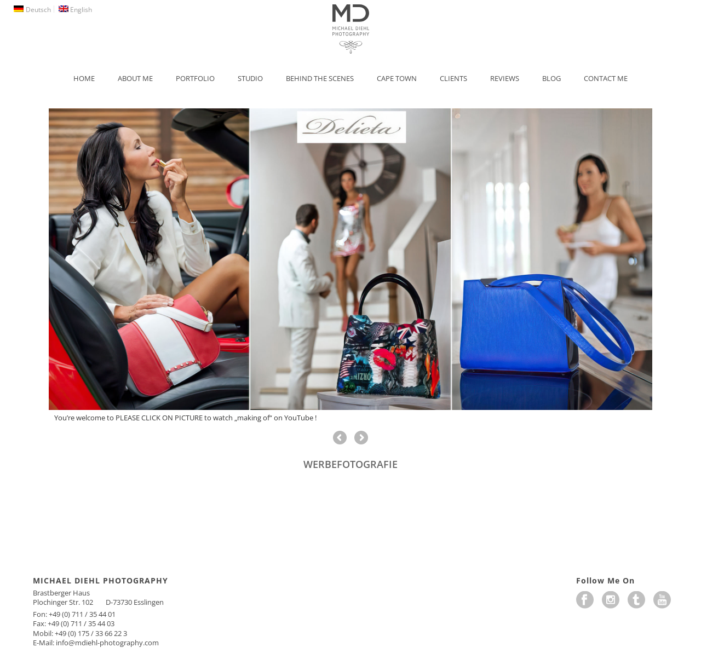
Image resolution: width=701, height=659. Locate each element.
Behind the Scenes (320, 78)
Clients (453, 78)
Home (84, 78)
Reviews (504, 78)
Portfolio (195, 78)
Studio (250, 78)
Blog (551, 78)
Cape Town (397, 78)
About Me (135, 78)
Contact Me (606, 78)
